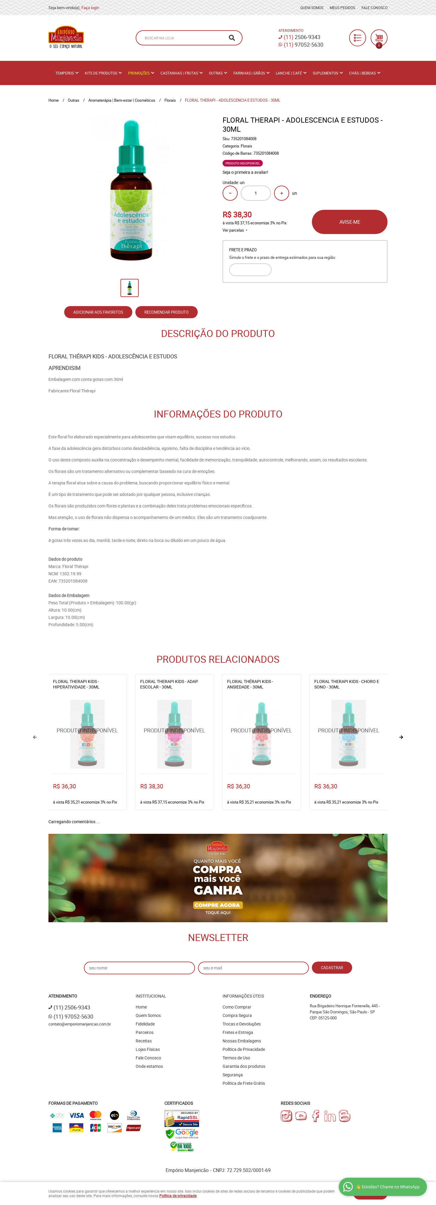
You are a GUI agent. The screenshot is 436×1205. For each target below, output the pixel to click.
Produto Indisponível (87, 734)
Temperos (64, 73)
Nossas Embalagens (242, 1041)
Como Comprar (237, 1007)
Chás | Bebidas (362, 73)
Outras (216, 73)
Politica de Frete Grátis (244, 1083)
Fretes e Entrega (238, 1032)
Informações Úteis (243, 996)
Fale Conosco (375, 7)
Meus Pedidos (342, 7)
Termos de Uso (236, 1058)
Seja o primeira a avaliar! (245, 172)
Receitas (144, 1041)
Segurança (233, 1075)
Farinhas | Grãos (249, 73)
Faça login (90, 7)
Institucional (151, 996)
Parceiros (145, 1032)
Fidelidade (145, 1024)
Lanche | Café (289, 73)
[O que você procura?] (231, 37)
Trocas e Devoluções (242, 1024)
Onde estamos (149, 1066)
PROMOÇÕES (139, 73)
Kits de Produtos (101, 73)
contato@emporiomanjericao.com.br (79, 1024)
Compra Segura (237, 1015)
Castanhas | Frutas (179, 73)
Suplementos (325, 73)
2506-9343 (302, 37)
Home (141, 1007)
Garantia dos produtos (244, 1066)
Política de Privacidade (244, 1049)
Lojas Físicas (148, 1049)
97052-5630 (303, 44)
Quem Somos (311, 7)
